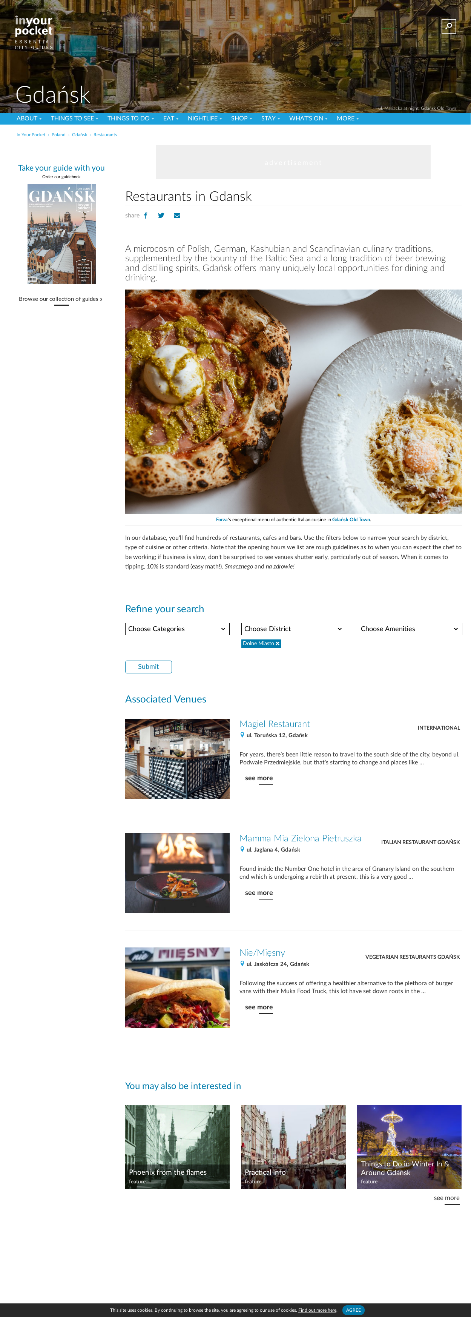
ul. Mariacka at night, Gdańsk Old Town (417, 108)
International (439, 728)
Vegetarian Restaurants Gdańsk (412, 957)
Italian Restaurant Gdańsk (420, 842)
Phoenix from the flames (168, 1172)
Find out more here (317, 1310)
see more (259, 778)
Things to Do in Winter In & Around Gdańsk (405, 1169)
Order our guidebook (61, 177)
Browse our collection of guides (58, 299)
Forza (222, 520)
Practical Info (265, 1172)
